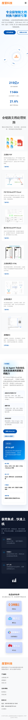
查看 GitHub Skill (10, 431)
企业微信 (3, 709)
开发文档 (3, 694)
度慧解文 (3, 680)
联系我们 (3, 692)
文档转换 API (4, 677)
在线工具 (3, 683)
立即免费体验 (9, 32)
